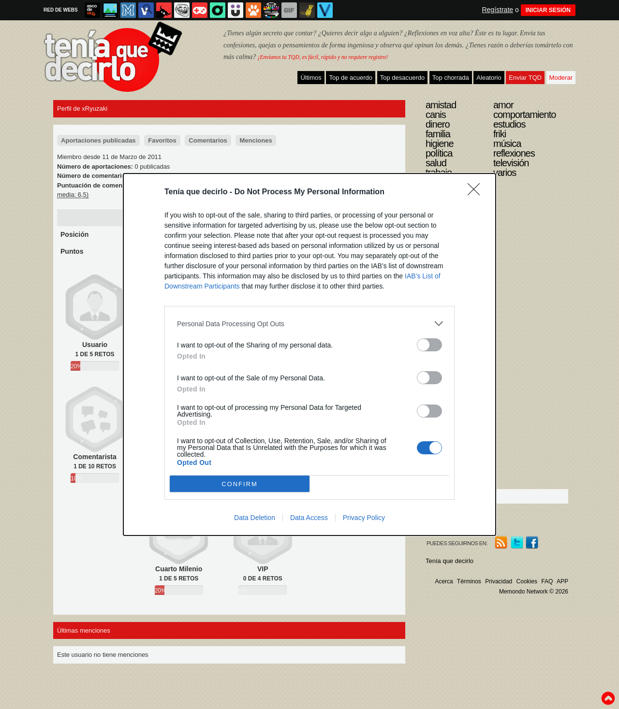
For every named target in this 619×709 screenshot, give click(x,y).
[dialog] (309, 354)
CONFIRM (239, 484)
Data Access (309, 517)
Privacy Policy (364, 517)
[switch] (429, 344)
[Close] (477, 192)
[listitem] (309, 323)
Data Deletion (254, 517)
